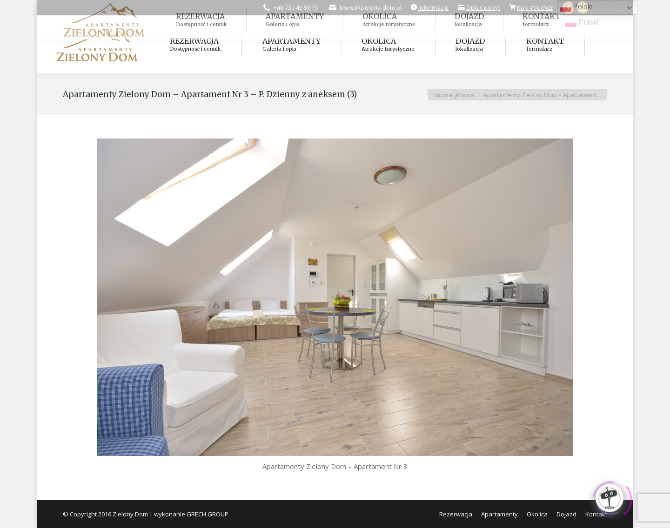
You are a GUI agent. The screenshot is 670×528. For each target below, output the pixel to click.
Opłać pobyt (483, 7)
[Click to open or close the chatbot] (609, 496)
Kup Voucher (535, 7)
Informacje (433, 7)
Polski (581, 22)
